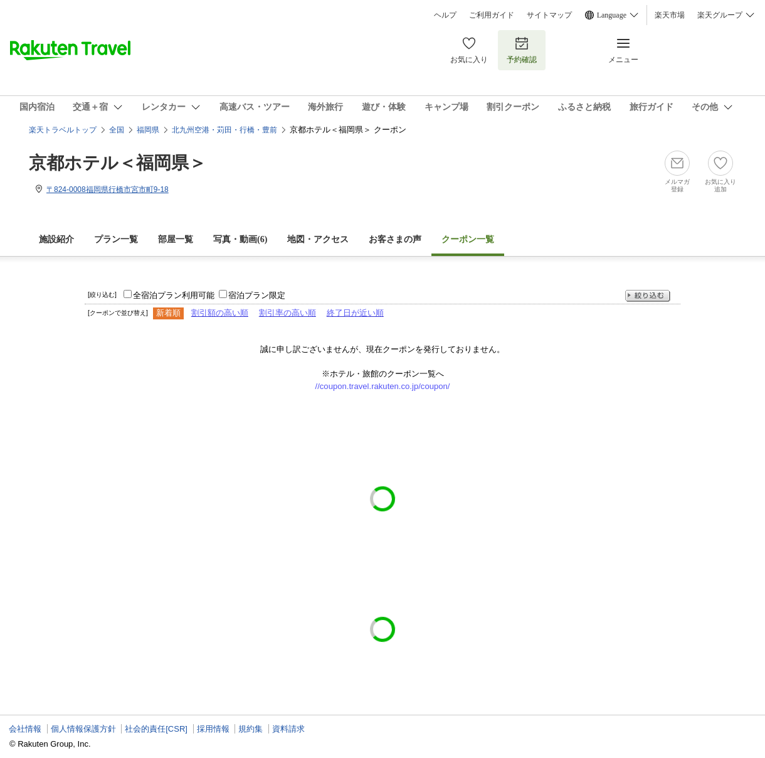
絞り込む (647, 296)
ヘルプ (445, 15)
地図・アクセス (318, 239)
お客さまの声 (395, 239)
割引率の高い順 (287, 313)
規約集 (250, 729)
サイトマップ (549, 15)
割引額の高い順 (219, 313)
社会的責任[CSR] (156, 729)
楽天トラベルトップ (63, 129)
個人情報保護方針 (83, 729)
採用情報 (213, 729)
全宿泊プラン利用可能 (173, 295)
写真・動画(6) (240, 239)
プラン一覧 (116, 239)
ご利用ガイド (491, 15)
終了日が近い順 (355, 313)
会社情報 (25, 729)
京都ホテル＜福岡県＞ (117, 163)
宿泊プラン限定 (256, 295)
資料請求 (288, 729)
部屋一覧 (175, 239)
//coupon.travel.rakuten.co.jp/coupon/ (382, 386)
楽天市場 (670, 15)
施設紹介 (56, 239)
